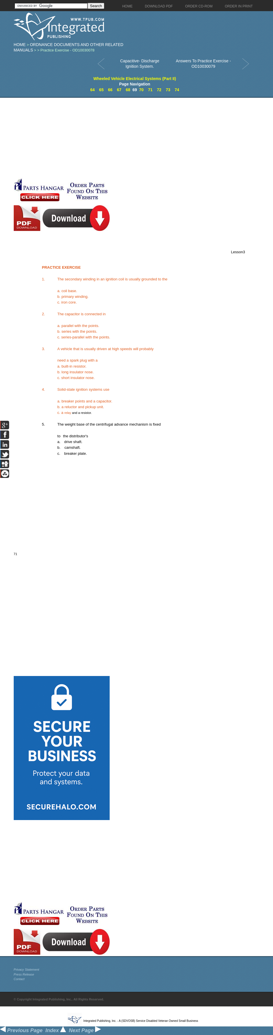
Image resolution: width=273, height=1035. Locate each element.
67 (119, 89)
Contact (19, 979)
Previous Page (21, 1030)
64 (92, 89)
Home (20, 44)
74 (177, 89)
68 (128, 89)
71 (150, 89)
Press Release (24, 974)
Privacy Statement (26, 969)
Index (55, 1030)
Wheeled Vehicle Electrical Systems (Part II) (134, 78)
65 (101, 89)
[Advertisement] (111, 138)
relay (67, 412)
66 (110, 89)
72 (159, 89)
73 (168, 89)
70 (141, 89)
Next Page (85, 1030)
